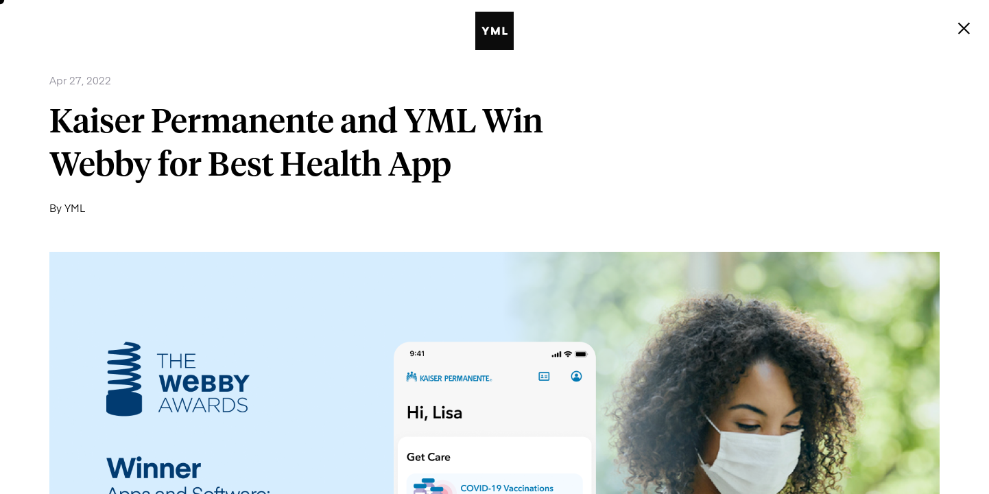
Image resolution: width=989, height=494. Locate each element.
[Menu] (964, 29)
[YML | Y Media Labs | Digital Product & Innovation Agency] (513, 31)
